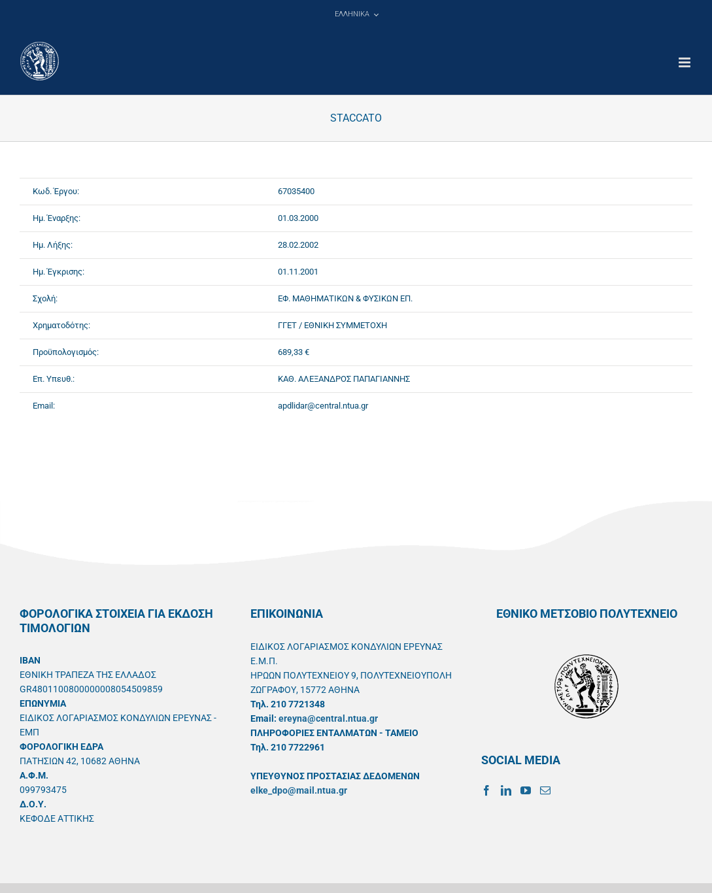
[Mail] (545, 790)
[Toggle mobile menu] (685, 62)
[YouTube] (525, 790)
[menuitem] (356, 14)
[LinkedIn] (506, 790)
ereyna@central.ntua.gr (328, 718)
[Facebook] (486, 790)
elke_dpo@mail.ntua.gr (298, 790)
